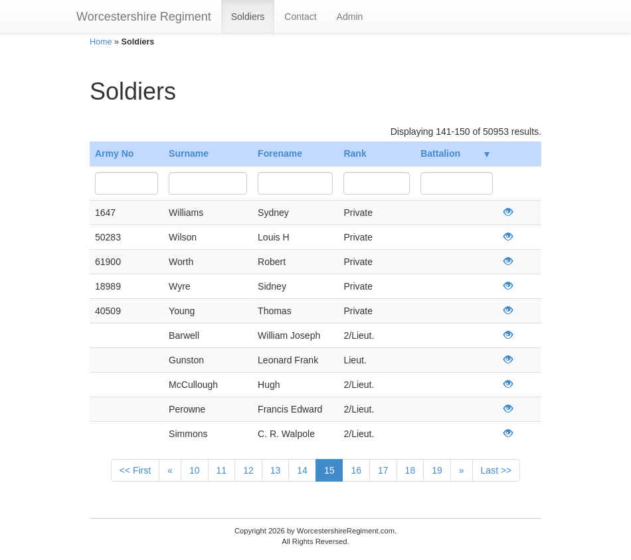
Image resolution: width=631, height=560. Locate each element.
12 (248, 470)
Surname (189, 153)
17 (383, 470)
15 (329, 470)
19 (437, 470)
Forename (280, 153)
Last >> (496, 470)
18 (410, 470)
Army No (114, 153)
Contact (300, 16)
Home (101, 42)
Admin (350, 16)
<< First (135, 470)
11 (222, 470)
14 (302, 470)
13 (275, 470)
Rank (354, 153)
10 (194, 470)
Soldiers (248, 16)
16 (356, 470)
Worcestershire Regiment (143, 16)
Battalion (455, 153)
